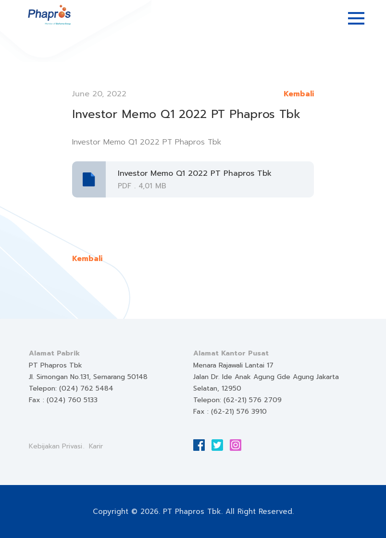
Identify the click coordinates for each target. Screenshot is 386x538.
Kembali (299, 94)
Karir (96, 446)
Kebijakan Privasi (55, 446)
